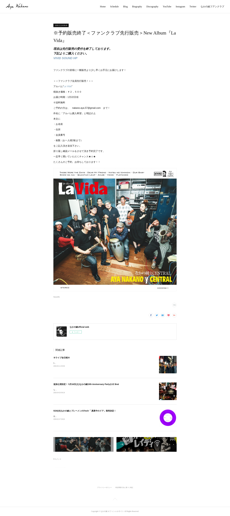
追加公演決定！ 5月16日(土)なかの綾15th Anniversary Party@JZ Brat (86, 384)
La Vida (68, 86)
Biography (137, 6)
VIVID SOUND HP (65, 58)
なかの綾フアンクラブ (212, 6)
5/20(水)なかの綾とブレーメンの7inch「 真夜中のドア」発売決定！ (84, 411)
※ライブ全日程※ (61, 357)
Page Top (115, 499)
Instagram (180, 6)
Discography (152, 6)
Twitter (193, 6)
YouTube (167, 6)
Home (103, 6)
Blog (125, 6)
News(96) (56, 297)
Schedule (114, 6)
